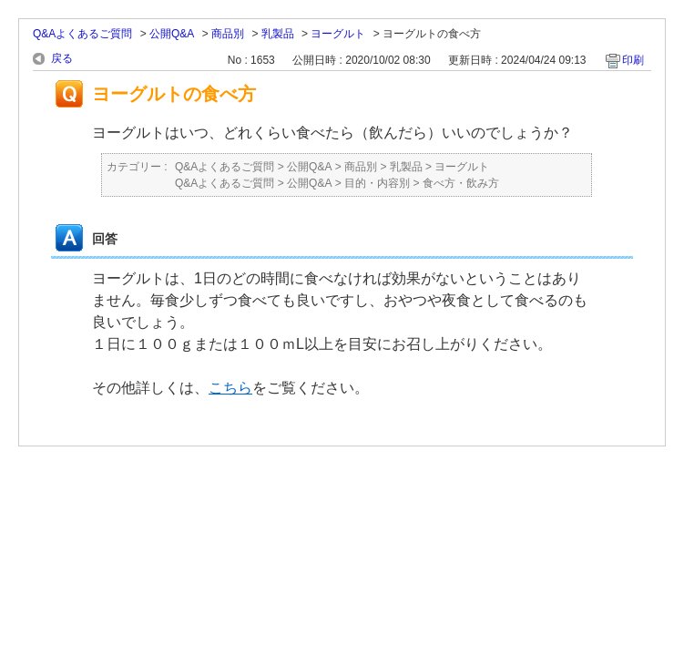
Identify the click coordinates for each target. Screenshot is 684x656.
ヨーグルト (338, 33)
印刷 (633, 60)
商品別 (227, 33)
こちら (230, 387)
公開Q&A (171, 33)
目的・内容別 (377, 183)
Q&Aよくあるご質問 (82, 33)
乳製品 (277, 33)
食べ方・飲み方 (461, 183)
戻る (62, 58)
